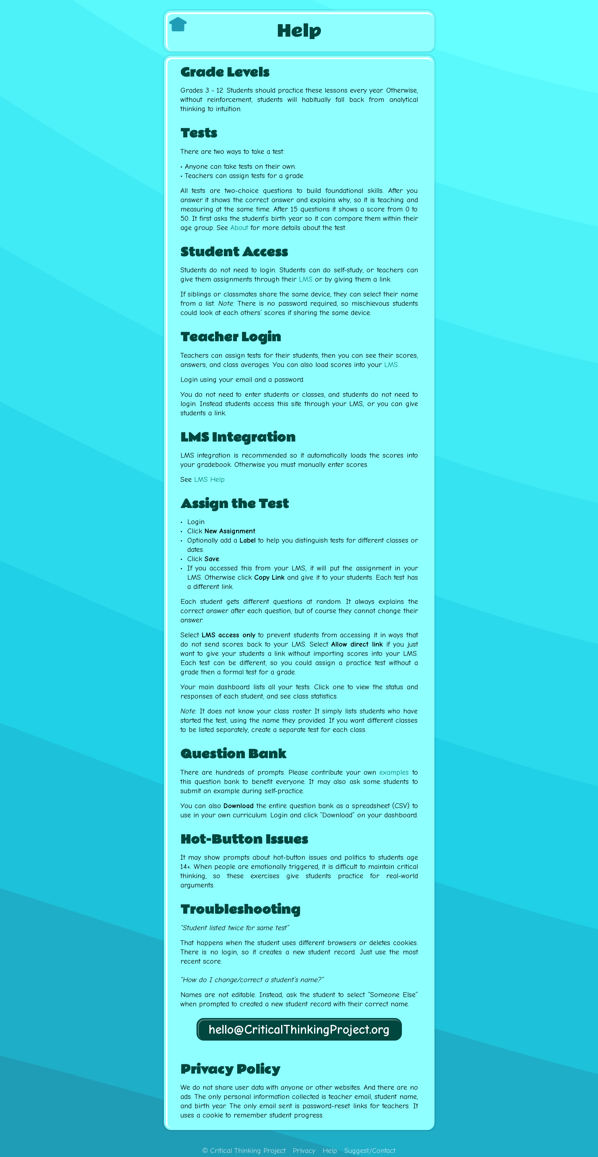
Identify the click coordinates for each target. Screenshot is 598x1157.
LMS (305, 279)
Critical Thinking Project (244, 1151)
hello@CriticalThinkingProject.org (299, 1029)
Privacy (304, 1151)
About (239, 228)
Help (330, 1151)
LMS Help (209, 479)
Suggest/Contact (369, 1151)
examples (394, 772)
